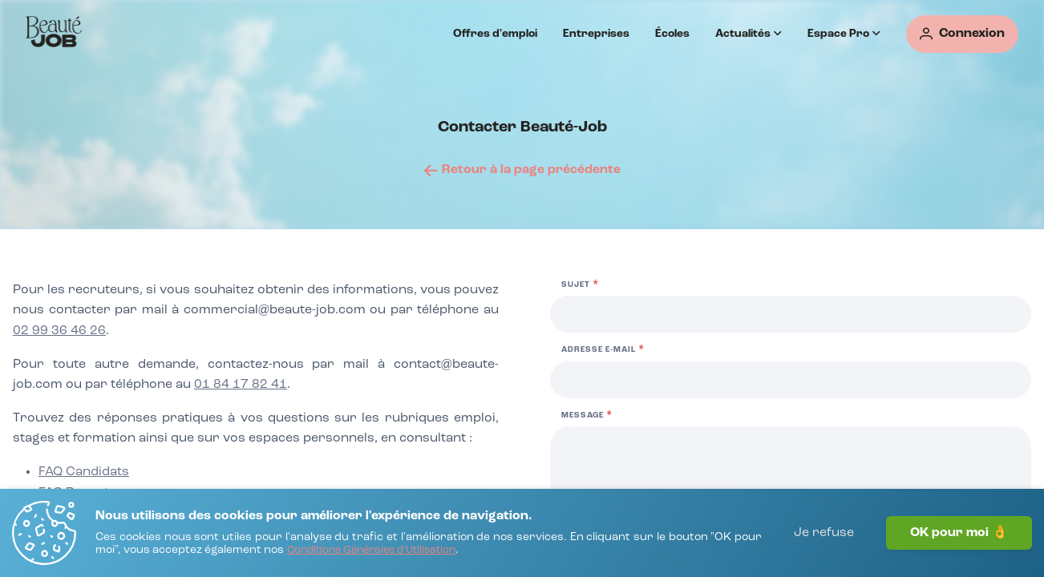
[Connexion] (962, 34)
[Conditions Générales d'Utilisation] (371, 551)
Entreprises (596, 33)
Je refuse (824, 533)
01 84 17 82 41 (240, 384)
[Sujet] (790, 314)
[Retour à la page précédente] (522, 170)
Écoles (672, 33)
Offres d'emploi (495, 33)
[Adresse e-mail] (790, 379)
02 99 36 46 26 (59, 331)
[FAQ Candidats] (83, 472)
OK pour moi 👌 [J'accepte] (959, 533)
